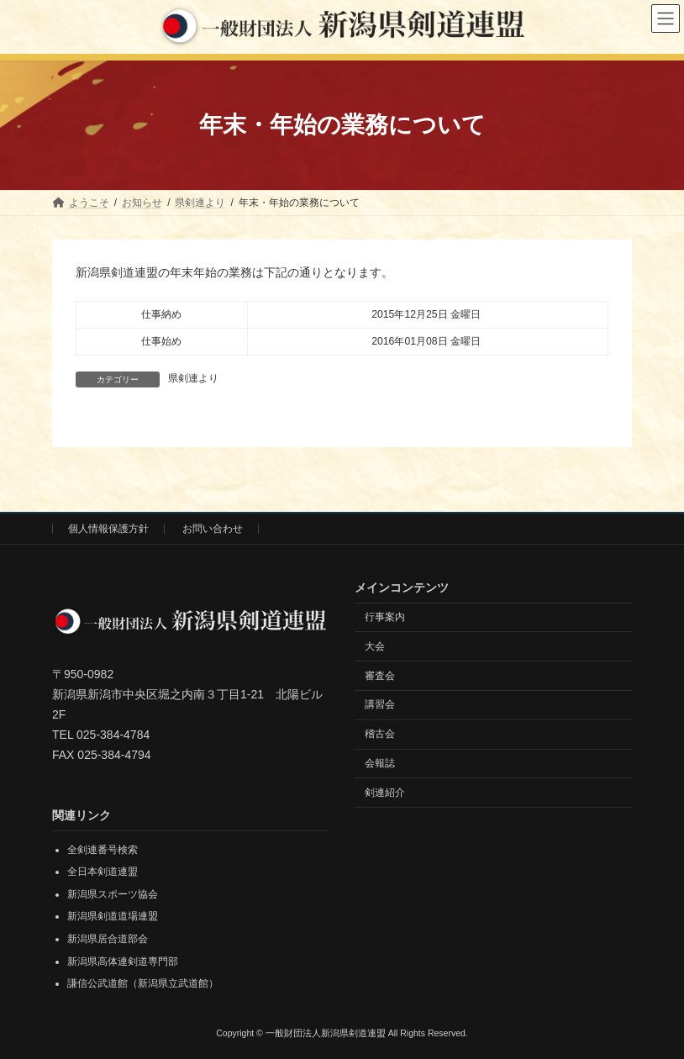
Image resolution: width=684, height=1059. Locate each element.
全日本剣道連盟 (102, 871)
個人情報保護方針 (108, 529)
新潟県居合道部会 (107, 939)
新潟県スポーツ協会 (112, 893)
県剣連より (193, 378)
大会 (375, 645)
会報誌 (380, 762)
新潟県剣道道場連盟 (112, 916)
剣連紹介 (385, 792)
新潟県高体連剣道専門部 (122, 961)
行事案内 (385, 617)
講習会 (380, 704)
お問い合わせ (212, 529)
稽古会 (380, 734)
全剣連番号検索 (102, 849)
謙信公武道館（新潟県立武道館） (142, 983)
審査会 (380, 675)
